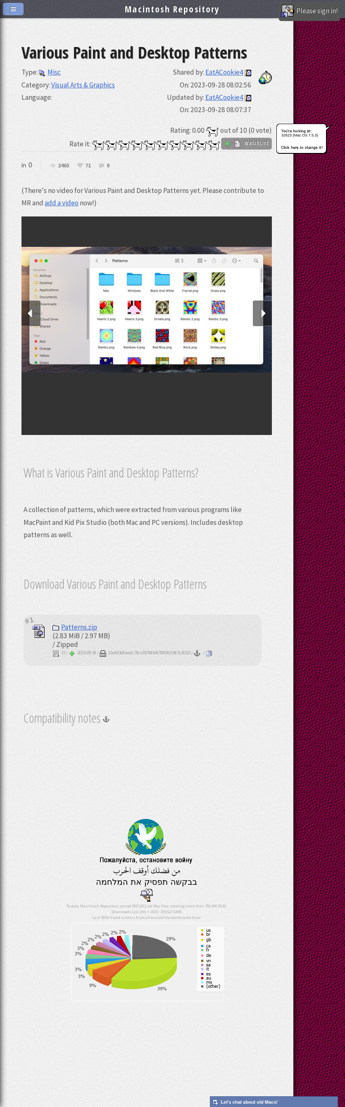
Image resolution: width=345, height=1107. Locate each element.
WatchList (246, 143)
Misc (50, 72)
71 (88, 166)
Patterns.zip (74, 627)
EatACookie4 (224, 72)
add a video (62, 202)
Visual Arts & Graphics (83, 84)
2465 (63, 166)
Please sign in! (309, 11)
